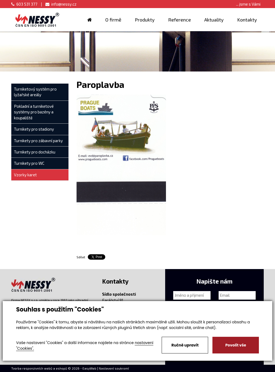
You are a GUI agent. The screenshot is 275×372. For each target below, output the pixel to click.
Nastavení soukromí (114, 368)
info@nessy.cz (61, 4)
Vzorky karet (25, 174)
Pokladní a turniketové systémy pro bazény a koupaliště (34, 112)
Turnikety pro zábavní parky (38, 140)
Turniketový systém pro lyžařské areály (35, 92)
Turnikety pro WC (29, 163)
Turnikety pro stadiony (34, 129)
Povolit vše (235, 345)
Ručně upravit (184, 345)
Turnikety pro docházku (34, 151)
